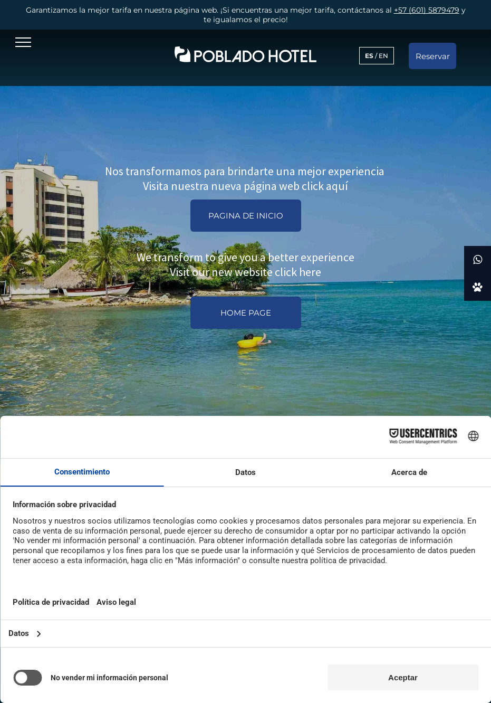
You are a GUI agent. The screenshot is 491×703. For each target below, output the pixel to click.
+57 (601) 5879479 (426, 10)
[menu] (23, 42)
